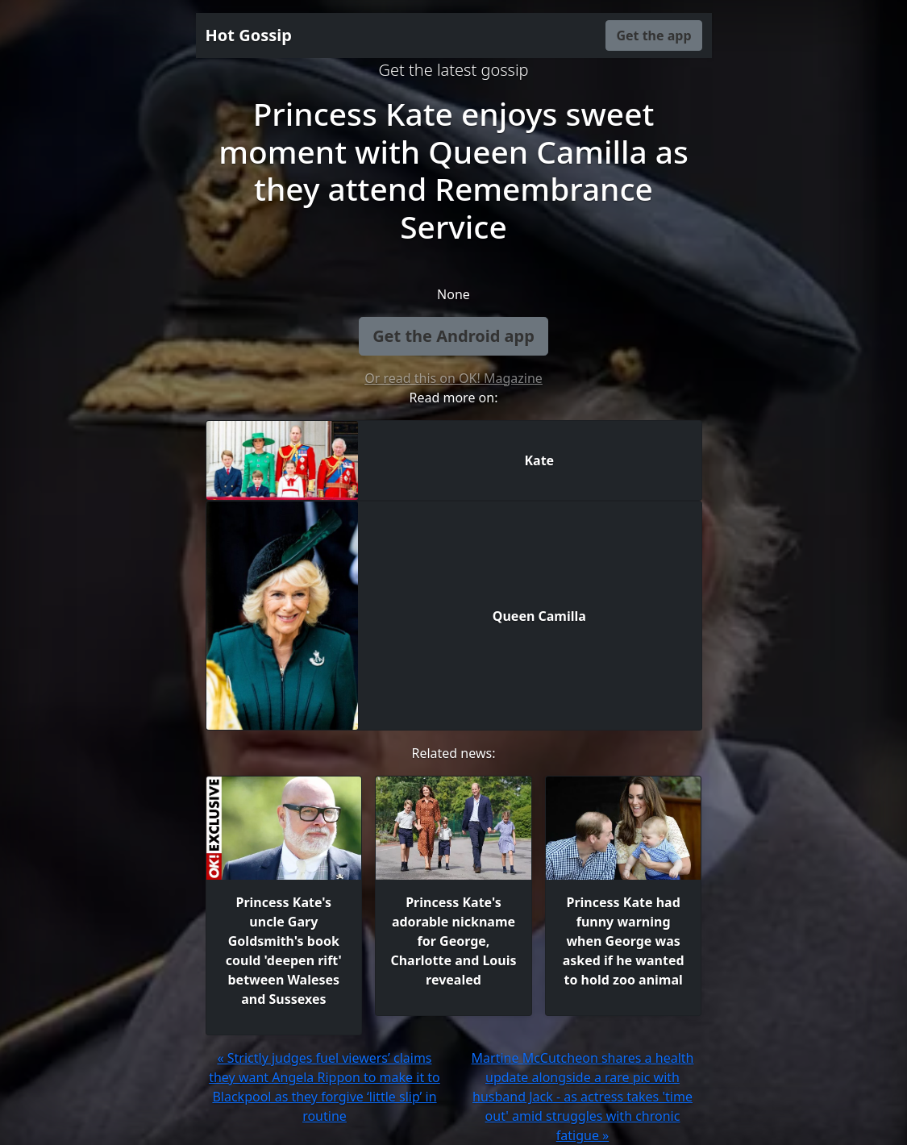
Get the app (653, 35)
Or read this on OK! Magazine (453, 378)
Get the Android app (453, 336)
